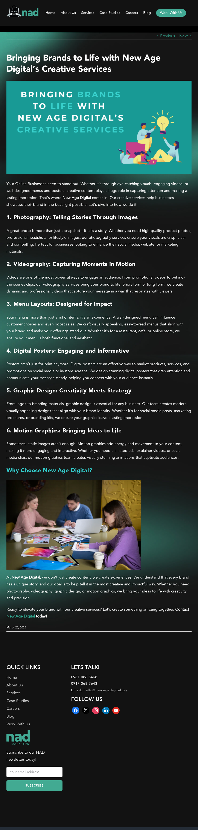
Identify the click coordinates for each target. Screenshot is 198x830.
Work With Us (18, 724)
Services (13, 693)
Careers (13, 708)
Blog (10, 716)
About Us (14, 685)
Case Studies (17, 701)
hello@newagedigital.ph (105, 690)
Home (11, 677)
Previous (167, 36)
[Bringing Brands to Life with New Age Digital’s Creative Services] (99, 127)
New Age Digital (20, 616)
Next (183, 36)
